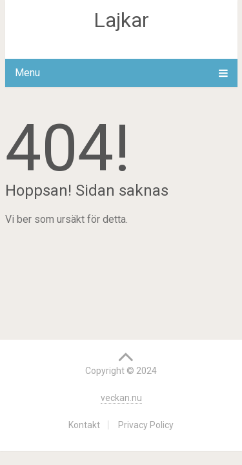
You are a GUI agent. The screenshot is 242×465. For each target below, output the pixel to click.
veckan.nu (121, 398)
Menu (27, 73)
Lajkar (121, 20)
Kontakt (84, 425)
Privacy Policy (146, 425)
